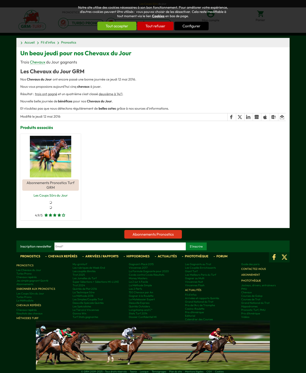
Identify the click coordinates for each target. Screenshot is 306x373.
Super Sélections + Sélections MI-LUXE (96, 282)
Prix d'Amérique (194, 312)
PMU (244, 289)
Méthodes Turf (27, 318)
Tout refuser (155, 26)
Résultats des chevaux (29, 313)
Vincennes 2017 (138, 267)
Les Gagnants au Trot (198, 264)
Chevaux (37, 61)
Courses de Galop (251, 296)
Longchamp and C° (140, 310)
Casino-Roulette (194, 308)
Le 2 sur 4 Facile (138, 282)
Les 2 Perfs (135, 289)
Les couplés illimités (84, 271)
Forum (222, 256)
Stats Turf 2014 (138, 313)
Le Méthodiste (24, 300)
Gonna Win (79, 313)
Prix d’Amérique (250, 313)
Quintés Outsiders (139, 306)
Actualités (167, 256)
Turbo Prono (24, 273)
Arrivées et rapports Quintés (202, 298)
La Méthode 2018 (83, 296)
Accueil (29, 42)
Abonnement (250, 274)
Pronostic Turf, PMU (253, 310)
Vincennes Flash (195, 285)
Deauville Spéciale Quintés (88, 303)
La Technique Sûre (83, 292)
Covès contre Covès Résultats (146, 274)
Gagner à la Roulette (141, 296)
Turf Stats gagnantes (85, 317)
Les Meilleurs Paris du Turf (200, 274)
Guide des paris (250, 264)
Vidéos (245, 317)
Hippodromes (137, 256)
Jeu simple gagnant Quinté (32, 280)
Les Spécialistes (82, 306)
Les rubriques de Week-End (89, 267)
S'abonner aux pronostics (35, 289)
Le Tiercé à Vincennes (86, 310)
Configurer (191, 26)
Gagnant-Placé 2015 (141, 264)
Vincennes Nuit (194, 282)
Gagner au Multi (194, 278)
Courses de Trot (250, 299)
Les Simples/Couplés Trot (88, 299)
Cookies (158, 16)
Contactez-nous (253, 269)
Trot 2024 (79, 285)
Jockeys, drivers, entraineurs (258, 285)
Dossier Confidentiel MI (143, 317)
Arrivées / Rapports (101, 256)
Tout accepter (117, 26)
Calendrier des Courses (199, 319)
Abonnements (24, 284)
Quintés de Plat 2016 (85, 289)
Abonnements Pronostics (153, 234)
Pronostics (68, 42)
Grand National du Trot (199, 301)
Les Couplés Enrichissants (200, 267)
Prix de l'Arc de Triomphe (200, 305)
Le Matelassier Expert (142, 299)
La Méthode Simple (140, 285)
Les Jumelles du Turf (85, 278)
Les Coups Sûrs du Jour (51, 195)
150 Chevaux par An (141, 292)
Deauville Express (139, 303)
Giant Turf (191, 271)
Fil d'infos (48, 42)
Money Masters (138, 278)
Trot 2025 (79, 274)
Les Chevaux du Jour (28, 270)
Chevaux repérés (62, 256)
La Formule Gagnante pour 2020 (149, 271)
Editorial (190, 316)
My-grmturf (80, 264)
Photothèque (196, 256)
